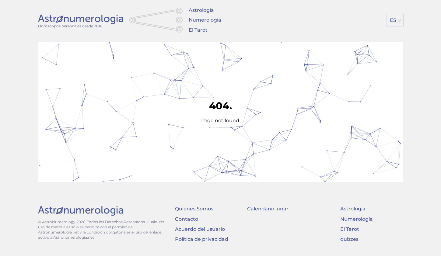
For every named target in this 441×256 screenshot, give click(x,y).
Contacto (186, 219)
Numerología (205, 20)
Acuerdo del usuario (200, 229)
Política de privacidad (201, 239)
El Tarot (198, 30)
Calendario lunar (268, 209)
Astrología (201, 10)
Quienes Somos (194, 209)
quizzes (349, 239)
